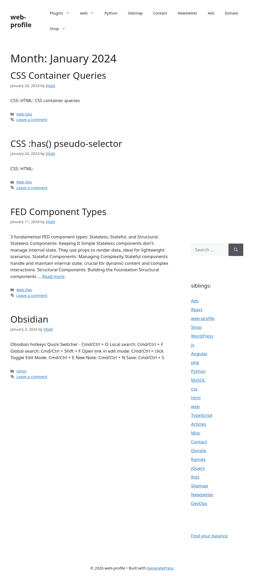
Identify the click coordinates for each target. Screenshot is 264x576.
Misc (195, 433)
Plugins (62, 13)
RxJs (195, 477)
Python (111, 13)
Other (21, 371)
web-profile (21, 20)
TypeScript (202, 415)
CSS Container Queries (58, 75)
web (89, 13)
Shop (60, 28)
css (194, 389)
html (196, 398)
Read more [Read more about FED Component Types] (53, 276)
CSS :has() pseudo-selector (66, 143)
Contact (160, 13)
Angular (199, 354)
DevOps (199, 503)
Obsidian (29, 319)
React (197, 309)
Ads (211, 13)
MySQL (198, 380)
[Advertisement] (217, 140)
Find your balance (209, 536)
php (195, 362)
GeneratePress (160, 568)
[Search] (235, 250)
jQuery (198, 468)
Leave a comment (31, 119)
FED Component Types (58, 211)
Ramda (198, 459)
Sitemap (135, 13)
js (192, 345)
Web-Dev (24, 114)
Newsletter (187, 13)
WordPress (202, 336)
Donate (231, 13)
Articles (198, 424)
